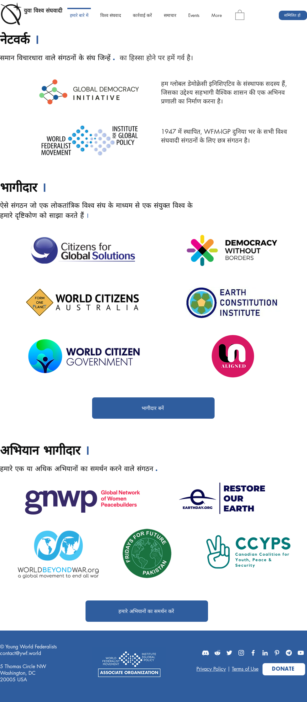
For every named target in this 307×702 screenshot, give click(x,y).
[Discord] (205, 653)
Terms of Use (245, 669)
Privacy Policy (211, 669)
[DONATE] (284, 669)
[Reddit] (217, 653)
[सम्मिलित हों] (293, 15)
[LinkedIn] (265, 653)
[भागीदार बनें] (153, 408)
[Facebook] (253, 653)
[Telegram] (289, 653)
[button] (239, 14)
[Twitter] (229, 653)
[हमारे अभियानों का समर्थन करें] (147, 611)
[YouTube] (300, 653)
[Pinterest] (277, 653)
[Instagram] (241, 653)
